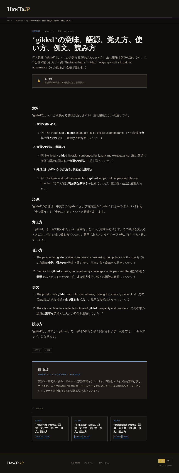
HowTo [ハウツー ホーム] (18, 9)
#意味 (47, 350)
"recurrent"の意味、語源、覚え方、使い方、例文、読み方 (49, 428)
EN (168, 461)
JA (161, 461)
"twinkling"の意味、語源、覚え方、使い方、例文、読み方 (88, 428)
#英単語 (37, 350)
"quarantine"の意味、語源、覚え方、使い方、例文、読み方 (127, 428)
